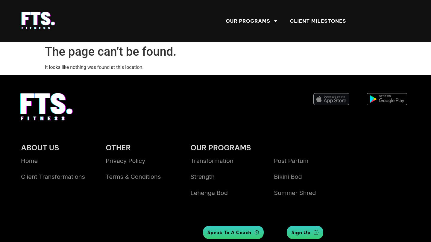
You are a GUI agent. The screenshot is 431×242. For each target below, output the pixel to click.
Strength (202, 176)
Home (29, 160)
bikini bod (288, 176)
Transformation (211, 160)
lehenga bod (209, 192)
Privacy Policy (125, 160)
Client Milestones (318, 21)
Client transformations (53, 176)
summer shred (295, 192)
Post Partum (291, 160)
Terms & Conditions (133, 176)
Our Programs (252, 21)
